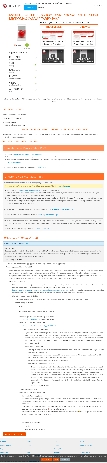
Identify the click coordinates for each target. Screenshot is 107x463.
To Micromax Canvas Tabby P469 (83, 38)
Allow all (46, 459)
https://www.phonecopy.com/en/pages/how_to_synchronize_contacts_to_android (40, 290)
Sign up (31, 7)
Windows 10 (58, 452)
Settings (65, 459)
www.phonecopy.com (14, 162)
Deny (56, 459)
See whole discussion (14, 434)
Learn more (102, 456)
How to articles (5, 446)
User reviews (31, 449)
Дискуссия (4, 452)
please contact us (43, 167)
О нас (29, 446)
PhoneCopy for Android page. (47, 214)
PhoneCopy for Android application (30, 190)
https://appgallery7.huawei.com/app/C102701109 (39, 326)
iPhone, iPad (58, 449)
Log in (41, 7)
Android (56, 446)
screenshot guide (64, 186)
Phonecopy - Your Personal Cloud (12, 6)
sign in (25, 243)
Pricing (28, 3)
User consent (85, 449)
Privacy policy (85, 452)
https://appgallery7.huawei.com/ (30, 319)
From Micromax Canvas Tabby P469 (53, 38)
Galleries (69, 3)
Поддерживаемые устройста (48, 3)
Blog (28, 452)
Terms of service (86, 446)
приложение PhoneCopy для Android (28, 154)
